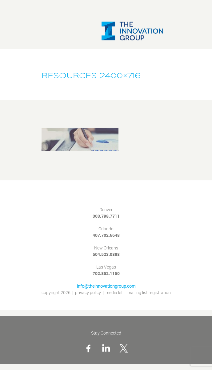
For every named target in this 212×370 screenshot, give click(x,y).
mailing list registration (149, 292)
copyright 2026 (56, 292)
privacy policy (88, 292)
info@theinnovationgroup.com (106, 286)
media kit (114, 292)
